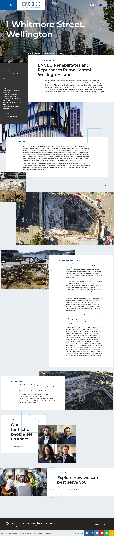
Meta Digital (79, 533)
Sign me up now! (100, 524)
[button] (102, 186)
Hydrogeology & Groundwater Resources (11, 91)
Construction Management (10, 94)
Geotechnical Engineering (10, 88)
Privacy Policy (38, 533)
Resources (47, 533)
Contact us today (73, 489)
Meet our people (19, 446)
